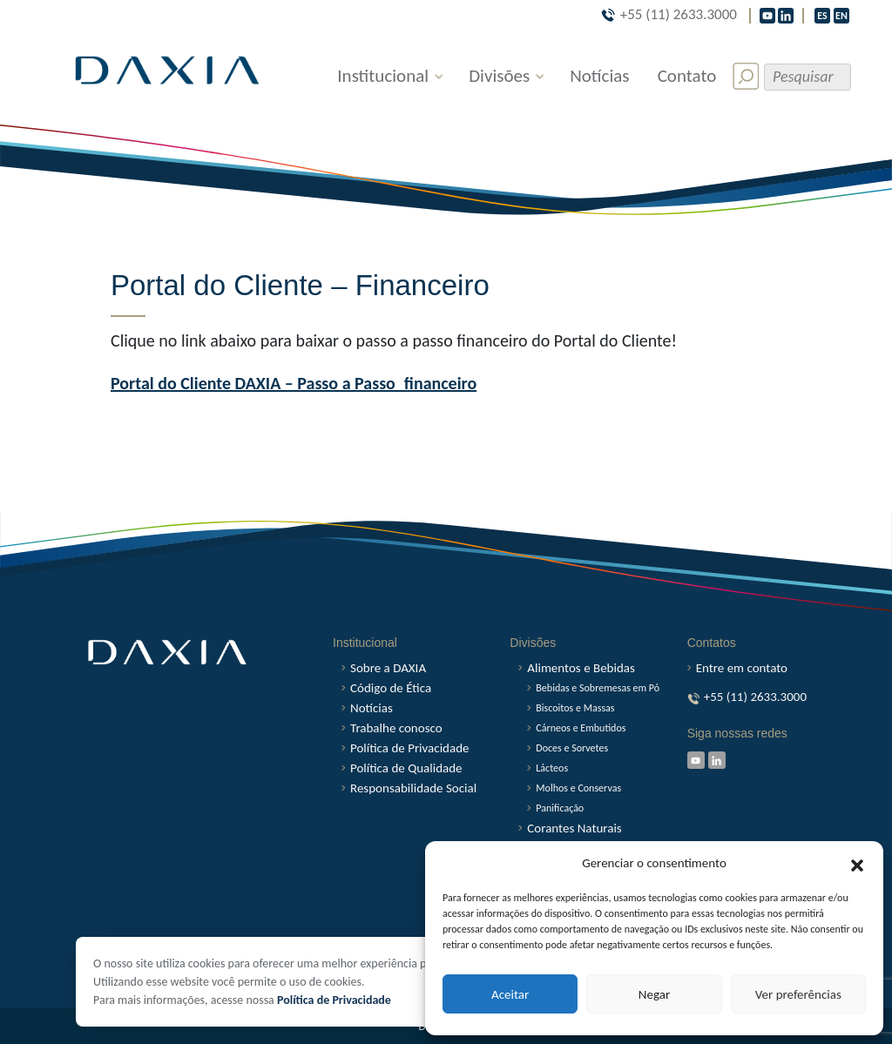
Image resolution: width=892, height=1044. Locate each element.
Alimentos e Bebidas (581, 668)
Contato (687, 75)
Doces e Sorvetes (572, 748)
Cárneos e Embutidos (580, 728)
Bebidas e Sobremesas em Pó (597, 688)
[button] (857, 863)
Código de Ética (390, 688)
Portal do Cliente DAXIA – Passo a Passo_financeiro (293, 383)
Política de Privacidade (334, 1000)
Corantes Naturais (574, 828)
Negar (654, 994)
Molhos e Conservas (578, 788)
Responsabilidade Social (413, 788)
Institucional (383, 75)
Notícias (599, 75)
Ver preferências (798, 994)
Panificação (560, 808)
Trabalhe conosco (396, 728)
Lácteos (552, 768)
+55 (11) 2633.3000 (669, 14)
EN (841, 16)
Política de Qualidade (406, 768)
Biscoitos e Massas (575, 708)
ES (822, 16)
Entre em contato (741, 668)
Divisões (499, 75)
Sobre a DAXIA (388, 668)
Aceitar (510, 994)
